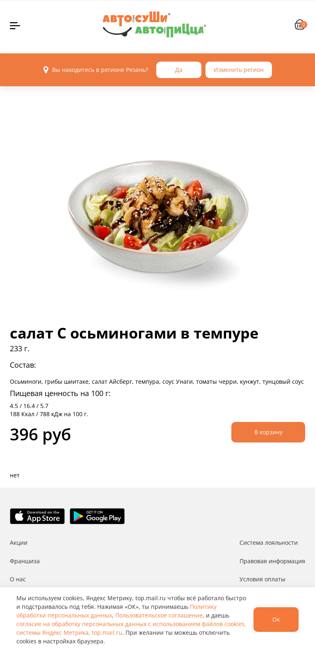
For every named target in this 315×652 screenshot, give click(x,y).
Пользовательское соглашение (159, 615)
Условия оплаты (262, 579)
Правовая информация (272, 561)
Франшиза (25, 561)
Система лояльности (269, 542)
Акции (18, 542)
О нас (18, 579)
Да (179, 70)
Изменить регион (239, 70)
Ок (276, 619)
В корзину (268, 432)
